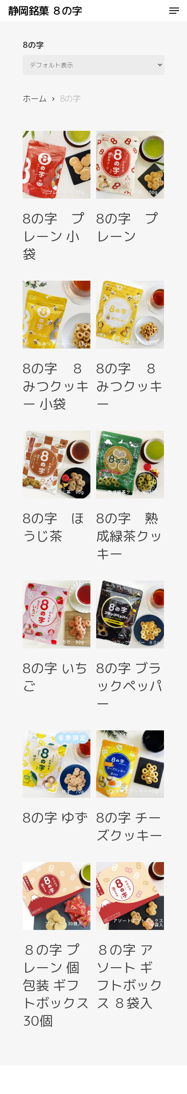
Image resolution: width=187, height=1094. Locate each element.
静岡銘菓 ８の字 (45, 10)
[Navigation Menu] (174, 10)
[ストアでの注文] (93, 65)
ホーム (35, 98)
